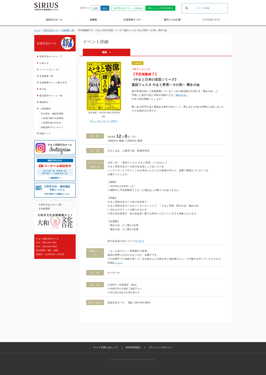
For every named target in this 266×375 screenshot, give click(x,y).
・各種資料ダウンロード (51, 127)
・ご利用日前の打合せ (49, 122)
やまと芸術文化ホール (60, 149)
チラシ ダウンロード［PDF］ (104, 121)
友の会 (42, 89)
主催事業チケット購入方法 (53, 82)
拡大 (105, 8)
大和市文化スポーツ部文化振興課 (50, 206)
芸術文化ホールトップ (50, 56)
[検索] (200, 8)
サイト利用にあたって (105, 347)
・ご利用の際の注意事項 (51, 118)
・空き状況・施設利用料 (51, 113)
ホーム (37, 30)
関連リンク (45, 133)
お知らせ (44, 63)
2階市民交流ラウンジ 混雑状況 (128, 8)
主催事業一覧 (67, 30)
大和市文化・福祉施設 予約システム (57, 190)
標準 (95, 8)
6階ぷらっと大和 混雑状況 (160, 8)
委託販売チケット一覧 (50, 95)
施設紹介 (44, 102)
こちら (118, 262)
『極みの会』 (181, 95)
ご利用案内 (45, 108)
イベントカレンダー (49, 69)
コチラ (141, 241)
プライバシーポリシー (160, 347)
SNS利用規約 (133, 347)
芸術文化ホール (50, 30)
